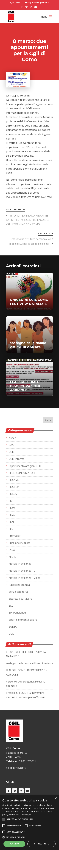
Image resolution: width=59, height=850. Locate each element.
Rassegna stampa (19, 584)
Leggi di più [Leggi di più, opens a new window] (26, 814)
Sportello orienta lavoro (23, 619)
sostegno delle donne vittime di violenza (29, 663)
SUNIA (13, 626)
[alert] (29, 822)
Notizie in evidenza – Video (24, 578)
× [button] (55, 798)
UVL (11, 633)
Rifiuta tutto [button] (41, 843)
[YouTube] (35, 8)
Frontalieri (15, 535)
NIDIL (12, 556)
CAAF (12, 445)
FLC (11, 528)
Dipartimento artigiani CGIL (25, 466)
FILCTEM (14, 487)
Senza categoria (18, 591)
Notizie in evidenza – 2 (22, 570)
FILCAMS (14, 480)
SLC (11, 605)
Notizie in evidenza (20, 563)
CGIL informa (16, 459)
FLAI (11, 522)
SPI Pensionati (17, 612)
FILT (11, 501)
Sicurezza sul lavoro (20, 598)
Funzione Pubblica (19, 543)
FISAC (12, 515)
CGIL (11, 452)
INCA (12, 550)
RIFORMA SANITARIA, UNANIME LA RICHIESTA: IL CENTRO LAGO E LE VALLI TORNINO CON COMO (27, 220)
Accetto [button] (14, 843)
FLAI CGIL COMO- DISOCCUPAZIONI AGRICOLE (25, 386)
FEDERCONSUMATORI (22, 473)
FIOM (12, 508)
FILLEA (13, 494)
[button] (29, 837)
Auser (12, 438)
